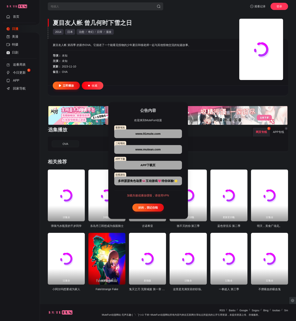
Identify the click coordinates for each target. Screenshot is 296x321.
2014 (58, 31)
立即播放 (66, 85)
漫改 (108, 31)
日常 (100, 31)
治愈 (81, 31)
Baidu (232, 310)
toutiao (276, 310)
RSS (222, 310)
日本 (70, 31)
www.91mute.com (147, 133)
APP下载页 (148, 165)
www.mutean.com (148, 149)
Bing (265, 310)
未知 (64, 55)
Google (243, 310)
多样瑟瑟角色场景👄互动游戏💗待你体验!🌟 (148, 180)
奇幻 (91, 31)
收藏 (92, 85)
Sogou (255, 310)
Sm (286, 310)
